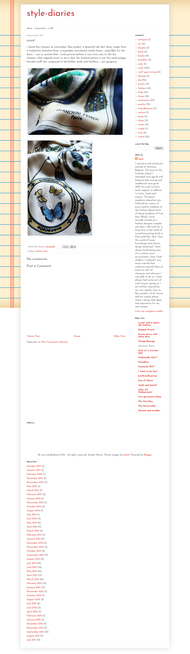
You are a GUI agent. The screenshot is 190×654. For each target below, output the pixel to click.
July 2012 (31, 603)
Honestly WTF (146, 367)
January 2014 (34, 539)
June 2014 (32, 519)
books (141, 56)
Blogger (148, 455)
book (140, 52)
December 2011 (35, 624)
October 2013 (34, 551)
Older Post (119, 336)
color (140, 64)
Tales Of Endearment (145, 391)
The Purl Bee (145, 401)
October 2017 (34, 466)
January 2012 (34, 620)
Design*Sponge (146, 341)
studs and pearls (147, 385)
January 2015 (34, 498)
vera (140, 159)
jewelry (141, 104)
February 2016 (34, 474)
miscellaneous (145, 108)
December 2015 (35, 478)
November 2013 (35, 547)
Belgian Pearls (146, 330)
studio (141, 129)
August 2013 (33, 559)
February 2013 (34, 583)
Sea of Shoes (145, 380)
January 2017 (34, 470)
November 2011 (35, 628)
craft (140, 68)
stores (141, 124)
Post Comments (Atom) (54, 342)
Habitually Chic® (147, 357)
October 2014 (34, 506)
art (139, 44)
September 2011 (35, 632)
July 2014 (31, 515)
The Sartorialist (147, 406)
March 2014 (33, 531)
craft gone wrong (147, 72)
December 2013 (35, 543)
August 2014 (33, 510)
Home (77, 336)
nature (141, 112)
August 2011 (33, 636)
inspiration (144, 100)
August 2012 (33, 599)
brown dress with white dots (147, 335)
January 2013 (34, 587)
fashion (38, 251)
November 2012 (35, 591)
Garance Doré (146, 346)
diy (139, 80)
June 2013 (32, 567)
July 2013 (31, 563)
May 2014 (32, 523)
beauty (142, 48)
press (141, 116)
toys (140, 133)
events (141, 84)
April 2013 (32, 575)
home (141, 96)
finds (45, 251)
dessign (142, 76)
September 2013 (35, 555)
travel (141, 137)
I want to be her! (147, 371)
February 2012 (34, 616)
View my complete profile (149, 311)
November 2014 (35, 502)
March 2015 (33, 490)
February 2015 (34, 494)
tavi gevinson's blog (149, 397)
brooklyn (142, 60)
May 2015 (32, 486)
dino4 (126, 455)
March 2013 (33, 579)
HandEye (143, 362)
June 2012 (32, 608)
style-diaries (51, 13)
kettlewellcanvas (147, 376)
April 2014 (32, 527)
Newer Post (33, 336)
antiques (142, 40)
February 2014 (34, 535)
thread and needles (149, 410)
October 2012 (34, 595)
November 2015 (35, 482)
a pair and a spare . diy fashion (149, 324)
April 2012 (32, 612)
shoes (141, 120)
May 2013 (32, 571)
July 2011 (31, 640)
